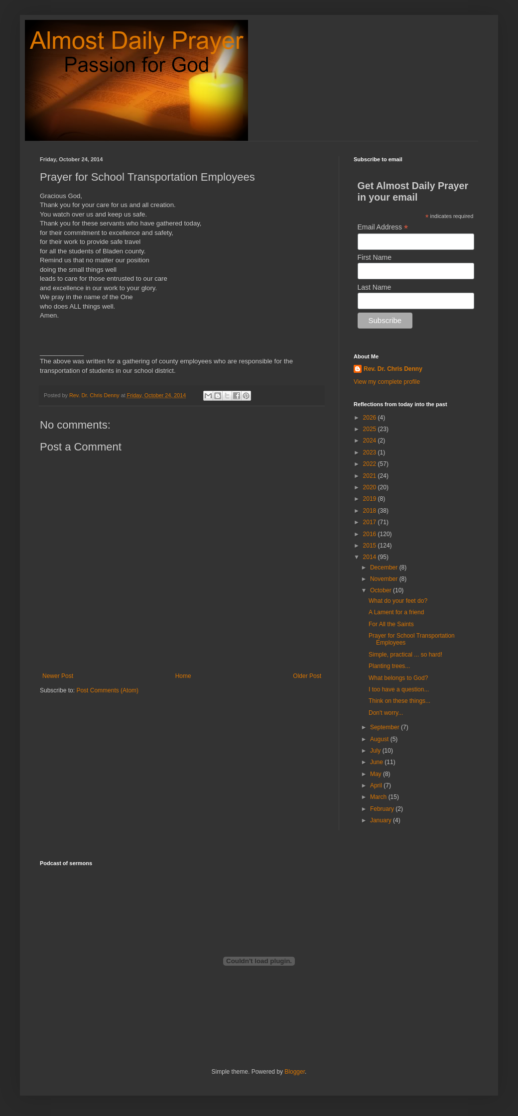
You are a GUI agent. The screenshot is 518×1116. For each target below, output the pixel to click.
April (377, 785)
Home (183, 675)
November (384, 578)
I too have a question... (399, 689)
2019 (370, 498)
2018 (370, 510)
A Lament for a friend (396, 612)
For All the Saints (391, 624)
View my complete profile (387, 381)
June (377, 762)
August (380, 739)
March (379, 796)
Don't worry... (386, 712)
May (376, 774)
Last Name (374, 287)
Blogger (294, 1071)
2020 (370, 487)
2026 (370, 417)
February (382, 808)
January (381, 820)
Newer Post (57, 675)
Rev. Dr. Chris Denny (393, 368)
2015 (370, 545)
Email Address (383, 227)
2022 (370, 463)
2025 (370, 429)
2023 (370, 452)
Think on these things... (399, 700)
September (385, 727)
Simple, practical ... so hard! (405, 654)
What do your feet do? (398, 600)
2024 (370, 440)
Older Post (307, 675)
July (376, 750)
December (384, 567)
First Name (374, 257)
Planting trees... (389, 666)
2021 (370, 475)
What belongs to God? (398, 677)
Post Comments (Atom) (107, 690)
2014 (370, 557)
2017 (370, 522)
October (381, 590)
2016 (370, 534)
